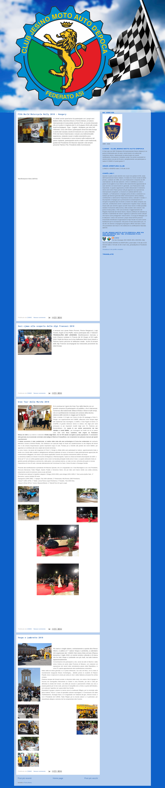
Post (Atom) (28, 782)
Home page (58, 778)
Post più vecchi (91, 778)
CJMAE (116, 238)
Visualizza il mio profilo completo (112, 249)
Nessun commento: (40, 317)
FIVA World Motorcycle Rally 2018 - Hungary (42, 114)
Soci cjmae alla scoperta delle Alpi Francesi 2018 (46, 326)
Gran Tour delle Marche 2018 (33, 402)
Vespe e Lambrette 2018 (30, 637)
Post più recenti (24, 778)
